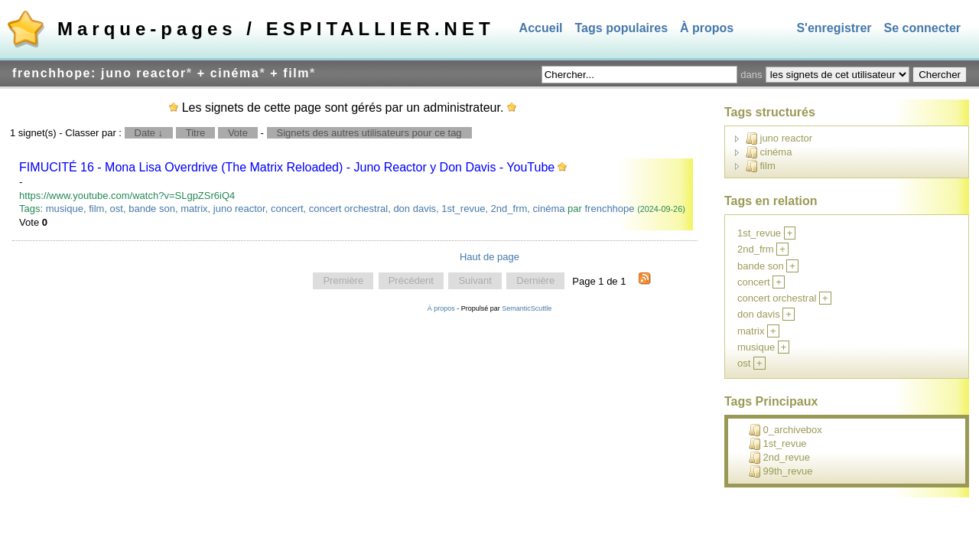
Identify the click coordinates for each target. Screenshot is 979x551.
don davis (414, 208)
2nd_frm (509, 208)
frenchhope (609, 208)
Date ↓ (149, 133)
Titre (196, 133)
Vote (238, 133)
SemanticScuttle (526, 308)
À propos (706, 27)
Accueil (541, 27)
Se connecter (922, 27)
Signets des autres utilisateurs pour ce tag (369, 133)
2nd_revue (779, 458)
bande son (151, 208)
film (96, 208)
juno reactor (239, 208)
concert (287, 208)
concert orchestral (348, 208)
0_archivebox (785, 430)
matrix (194, 208)
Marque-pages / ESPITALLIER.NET (276, 28)
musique (64, 208)
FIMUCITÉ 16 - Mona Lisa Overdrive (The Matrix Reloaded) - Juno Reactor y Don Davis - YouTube (287, 167)
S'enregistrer (833, 27)
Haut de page (489, 256)
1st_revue (463, 208)
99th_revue (781, 471)
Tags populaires (621, 27)
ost (116, 208)
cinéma (549, 208)
